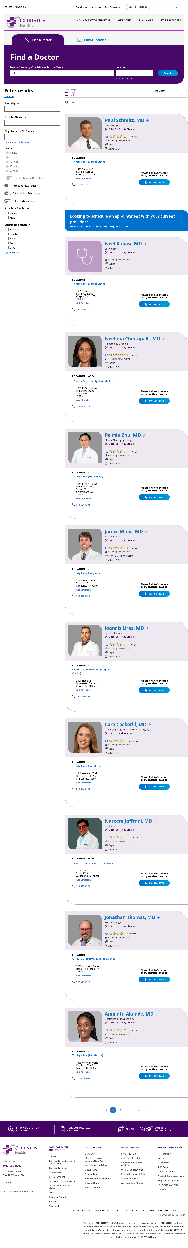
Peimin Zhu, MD (125, 435)
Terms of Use (179, 1210)
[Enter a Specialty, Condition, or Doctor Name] (62, 73)
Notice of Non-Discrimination (155, 1210)
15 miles (14, 162)
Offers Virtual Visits (23, 201)
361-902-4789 (83, 696)
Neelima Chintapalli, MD (134, 338)
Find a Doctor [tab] (38, 40)
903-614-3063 (83, 981)
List (67, 92)
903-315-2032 (83, 596)
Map (73, 92)
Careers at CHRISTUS (80, 1210)
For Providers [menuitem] (171, 20)
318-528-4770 (83, 886)
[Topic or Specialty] (28, 109)
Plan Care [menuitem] (146, 20)
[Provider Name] (28, 123)
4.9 (106, 355)
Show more (13, 252)
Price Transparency (113, 7)
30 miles (14, 166)
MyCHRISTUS (119, 226)
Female (13, 213)
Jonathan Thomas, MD (132, 917)
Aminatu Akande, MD (131, 1014)
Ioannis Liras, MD (126, 628)
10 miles (14, 157)
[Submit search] (177, 7)
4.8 (106, 137)
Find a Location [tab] (91, 40)
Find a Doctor (81, 7)
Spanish (14, 229)
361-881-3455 (83, 184)
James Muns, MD (126, 531)
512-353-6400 (83, 788)
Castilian (14, 234)
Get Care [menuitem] (124, 20)
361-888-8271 (83, 309)
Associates (96, 7)
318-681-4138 (83, 406)
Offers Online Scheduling (26, 193)
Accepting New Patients (26, 185)
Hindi (12, 238)
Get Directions (84, 178)
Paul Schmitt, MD (127, 120)
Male (12, 217)
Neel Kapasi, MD (125, 243)
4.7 (106, 451)
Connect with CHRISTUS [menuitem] (93, 20)
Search (168, 73)
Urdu (12, 247)
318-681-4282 (83, 504)
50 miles (14, 171)
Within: (9, 148)
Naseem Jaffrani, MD (131, 821)
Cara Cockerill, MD (128, 724)
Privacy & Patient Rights (127, 1210)
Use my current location (125, 78)
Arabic (13, 243)
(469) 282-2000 (12, 1166)
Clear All (9, 96)
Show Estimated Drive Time (29, 178)
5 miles (13, 152)
